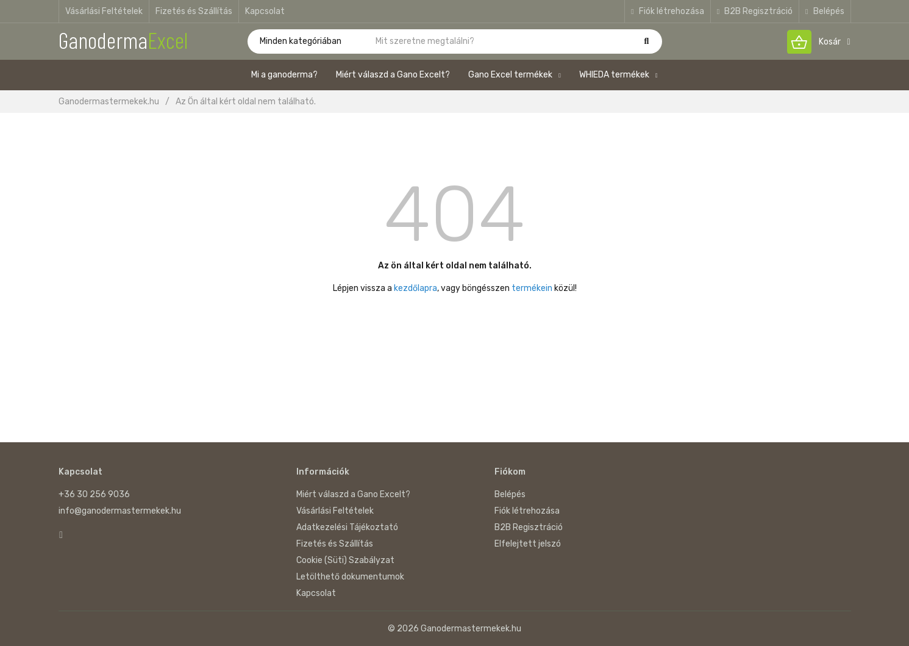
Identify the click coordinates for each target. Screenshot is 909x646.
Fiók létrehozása (667, 11)
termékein (532, 288)
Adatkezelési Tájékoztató (347, 527)
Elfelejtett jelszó (527, 544)
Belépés (824, 11)
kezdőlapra (415, 288)
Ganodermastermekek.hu (109, 101)
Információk (322, 472)
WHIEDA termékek (618, 75)
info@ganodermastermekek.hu (120, 511)
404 (454, 214)
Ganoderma (123, 40)
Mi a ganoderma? (284, 75)
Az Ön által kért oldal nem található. (246, 101)
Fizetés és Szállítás (193, 11)
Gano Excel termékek (514, 75)
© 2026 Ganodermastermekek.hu (454, 628)
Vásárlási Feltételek (104, 11)
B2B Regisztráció (755, 11)
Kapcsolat (265, 11)
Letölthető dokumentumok (350, 577)
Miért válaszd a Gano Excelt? (393, 75)
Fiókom (510, 472)
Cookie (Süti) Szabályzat (345, 560)
